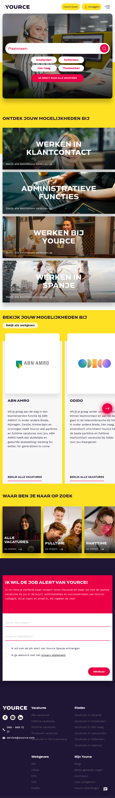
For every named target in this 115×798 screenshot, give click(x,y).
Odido (35, 770)
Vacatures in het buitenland (49, 739)
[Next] (107, 408)
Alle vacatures (40, 715)
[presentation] (31, 671)
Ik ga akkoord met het (38, 655)
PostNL (35, 788)
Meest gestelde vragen (88, 770)
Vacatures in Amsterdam (90, 721)
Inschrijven (70, 6)
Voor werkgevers (84, 782)
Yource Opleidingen (86, 788)
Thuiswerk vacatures (44, 733)
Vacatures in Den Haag (88, 727)
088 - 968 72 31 (13, 729)
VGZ (33, 782)
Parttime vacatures (43, 727)
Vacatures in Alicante (88, 715)
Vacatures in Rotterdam (89, 739)
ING (33, 763)
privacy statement (53, 655)
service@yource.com (14, 738)
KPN (33, 776)
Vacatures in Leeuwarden (90, 733)
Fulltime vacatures (43, 721)
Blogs (77, 763)
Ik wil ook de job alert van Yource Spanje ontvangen (45, 648)
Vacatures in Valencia (88, 745)
